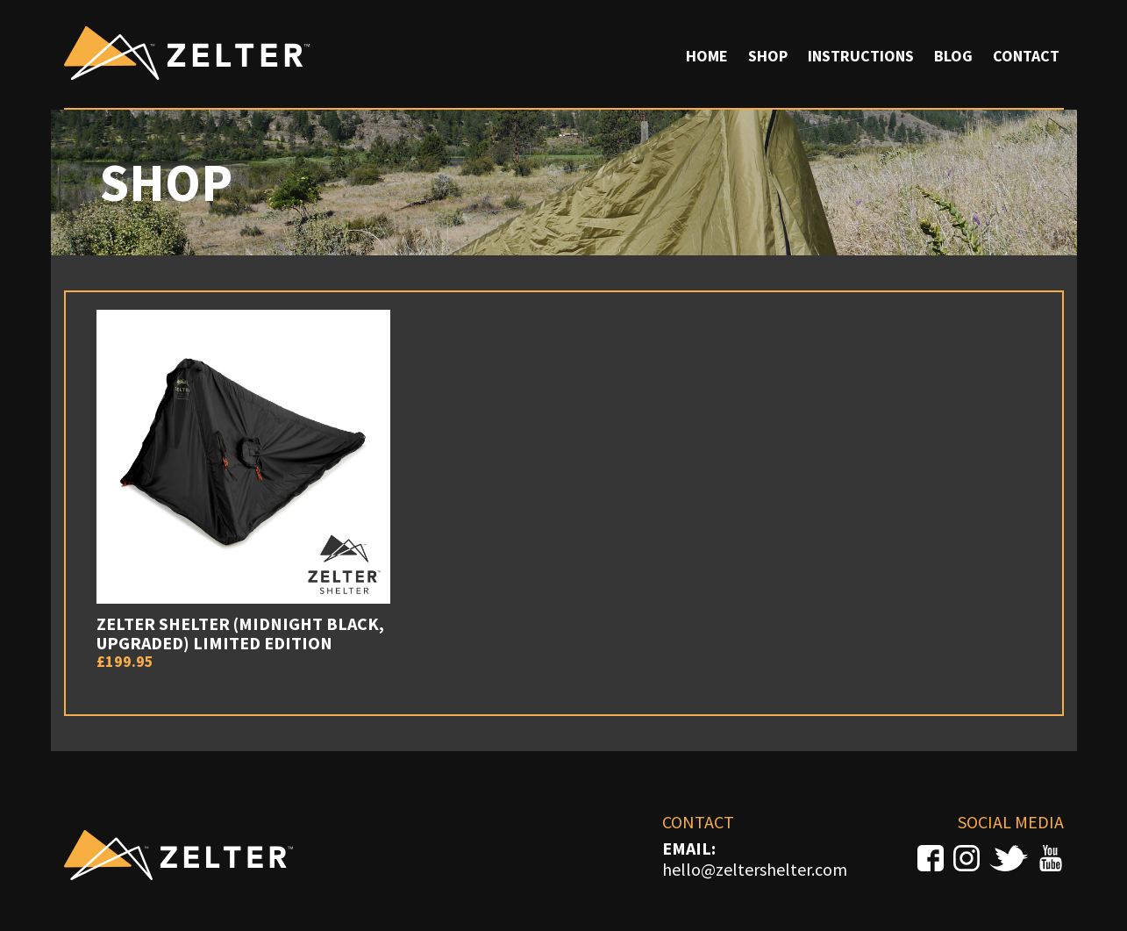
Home (707, 56)
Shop (768, 56)
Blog (953, 56)
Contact (1026, 56)
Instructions (861, 56)
